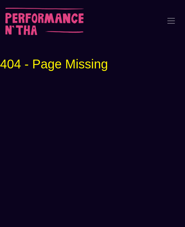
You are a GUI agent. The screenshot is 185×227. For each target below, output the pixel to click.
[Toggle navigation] (171, 21)
